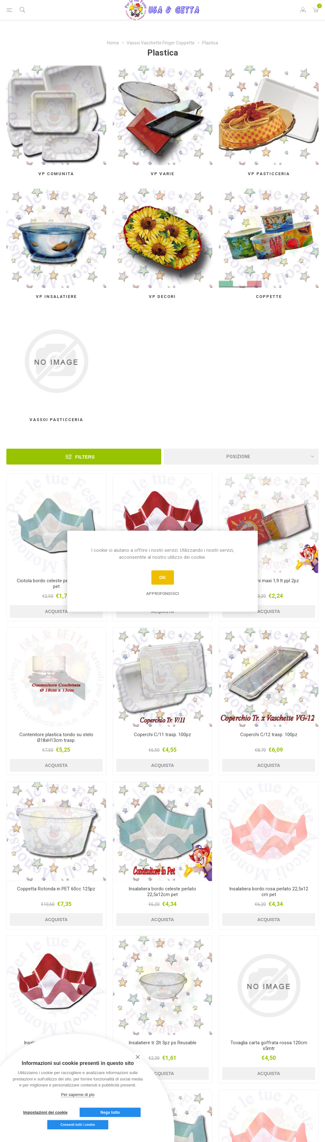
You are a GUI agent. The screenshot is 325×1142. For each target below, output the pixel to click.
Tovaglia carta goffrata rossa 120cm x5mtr (268, 1045)
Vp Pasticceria (269, 173)
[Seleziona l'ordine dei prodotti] (241, 457)
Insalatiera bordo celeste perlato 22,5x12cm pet (162, 891)
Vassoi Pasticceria (56, 419)
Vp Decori (162, 296)
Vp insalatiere (56, 296)
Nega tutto (110, 1112)
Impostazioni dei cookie (45, 1112)
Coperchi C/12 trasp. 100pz (268, 734)
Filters (85, 456)
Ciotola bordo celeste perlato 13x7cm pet (56, 583)
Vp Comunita (56, 173)
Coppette (269, 296)
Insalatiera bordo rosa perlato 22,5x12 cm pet (268, 891)
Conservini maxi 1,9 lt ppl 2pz (269, 581)
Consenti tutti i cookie (77, 1124)
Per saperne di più (78, 1094)
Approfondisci (162, 593)
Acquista (56, 611)
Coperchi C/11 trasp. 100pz (162, 734)
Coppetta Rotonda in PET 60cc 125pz (56, 889)
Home (113, 42)
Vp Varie (162, 173)
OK (162, 577)
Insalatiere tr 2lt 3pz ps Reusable (162, 1043)
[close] (137, 1056)
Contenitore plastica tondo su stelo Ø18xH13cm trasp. (56, 737)
